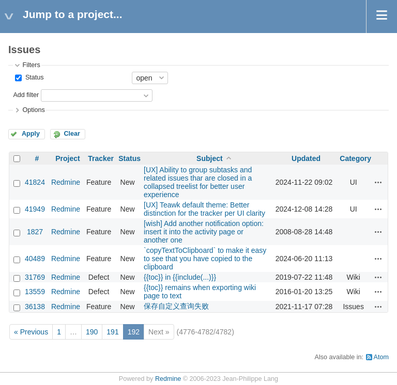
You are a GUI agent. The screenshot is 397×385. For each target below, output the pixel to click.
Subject (209, 158)
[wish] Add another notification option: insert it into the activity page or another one (204, 231)
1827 (35, 232)
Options (33, 110)
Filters (31, 65)
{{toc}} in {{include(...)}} (180, 277)
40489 (35, 258)
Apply (31, 133)
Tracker (101, 158)
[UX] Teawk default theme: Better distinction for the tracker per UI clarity (204, 209)
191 (112, 332)
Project (67, 158)
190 (92, 332)
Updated (306, 158)
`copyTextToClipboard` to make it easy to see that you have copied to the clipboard (205, 258)
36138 (35, 306)
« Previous (31, 332)
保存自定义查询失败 (176, 306)
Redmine (65, 182)
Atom (381, 357)
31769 (35, 277)
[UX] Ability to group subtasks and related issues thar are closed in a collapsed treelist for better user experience (198, 182)
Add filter (26, 95)
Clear (72, 133)
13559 (35, 291)
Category (355, 158)
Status (33, 77)
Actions (378, 182)
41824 (35, 182)
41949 (35, 209)
